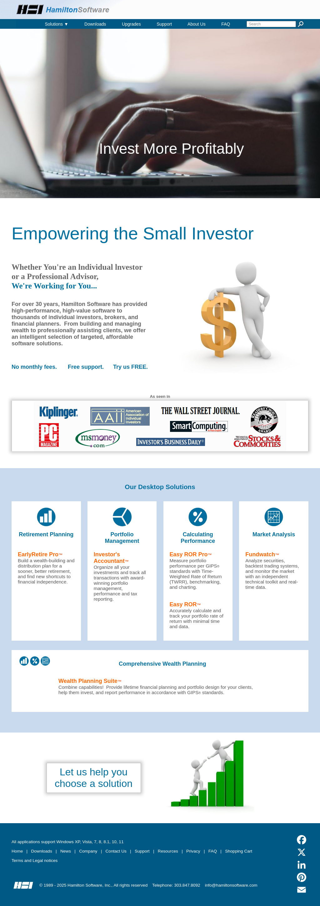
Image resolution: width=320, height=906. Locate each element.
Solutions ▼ (56, 24)
